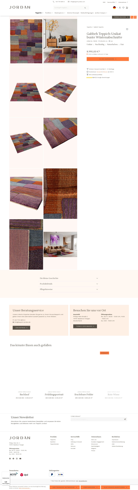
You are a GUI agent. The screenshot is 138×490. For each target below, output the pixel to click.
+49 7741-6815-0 (59, 1)
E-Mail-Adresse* (76, 416)
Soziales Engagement (97, 442)
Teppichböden (54, 444)
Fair (122, 44)
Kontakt (73, 448)
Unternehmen (122, 2)
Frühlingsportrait (54, 394)
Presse (93, 450)
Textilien (48, 13)
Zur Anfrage (21, 328)
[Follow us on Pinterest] (10, 460)
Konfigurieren (89, 487)
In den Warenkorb (107, 59)
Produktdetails (46, 284)
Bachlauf (24, 394)
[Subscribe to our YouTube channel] (20, 460)
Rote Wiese (113, 394)
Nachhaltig (100, 44)
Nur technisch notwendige (64, 487)
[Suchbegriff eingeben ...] (68, 8)
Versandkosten (83, 481)
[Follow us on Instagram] (17, 460)
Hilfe (72, 444)
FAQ (72, 439)
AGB (113, 444)
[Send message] (125, 419)
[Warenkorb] (127, 7)
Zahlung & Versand (76, 442)
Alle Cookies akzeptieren (114, 487)
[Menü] (9, 473)
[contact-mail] (135, 17)
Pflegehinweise (46, 289)
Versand (99, 72)
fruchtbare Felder (84, 394)
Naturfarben (112, 44)
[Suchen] (85, 8)
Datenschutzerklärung (118, 442)
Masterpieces (59, 13)
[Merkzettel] (123, 7)
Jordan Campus (100, 13)
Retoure (105, 72)
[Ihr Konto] (120, 7)
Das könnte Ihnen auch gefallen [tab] (30, 345)
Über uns (93, 439)
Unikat (90, 44)
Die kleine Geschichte (49, 278)
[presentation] (84, 426)
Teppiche (38, 13)
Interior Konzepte (73, 13)
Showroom (94, 444)
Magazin (93, 448)
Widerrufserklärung (117, 446)
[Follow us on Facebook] (13, 460)
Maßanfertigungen (87, 13)
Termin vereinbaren (84, 326)
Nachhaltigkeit (95, 446)
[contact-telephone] (132, 17)
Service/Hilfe (111, 2)
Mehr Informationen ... (25, 488)
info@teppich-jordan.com (76, 1)
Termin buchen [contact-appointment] (120, 17)
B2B (104, 2)
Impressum (115, 439)
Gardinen (52, 442)
